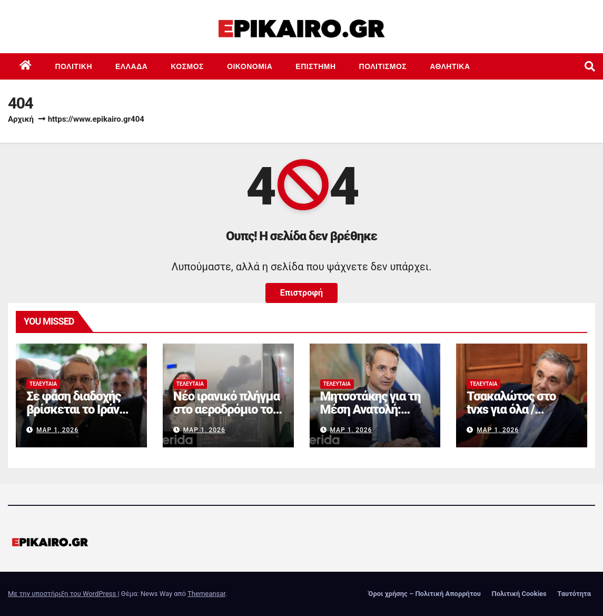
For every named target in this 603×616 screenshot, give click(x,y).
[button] (590, 66)
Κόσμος (187, 66)
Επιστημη (315, 66)
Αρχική (21, 119)
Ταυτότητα (574, 594)
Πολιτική (74, 66)
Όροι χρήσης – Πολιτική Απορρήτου (424, 594)
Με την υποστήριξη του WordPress (62, 594)
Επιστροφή (301, 293)
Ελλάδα (131, 66)
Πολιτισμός (383, 66)
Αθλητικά (450, 66)
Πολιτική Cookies (518, 594)
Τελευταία (43, 384)
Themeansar (206, 594)
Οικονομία (249, 66)
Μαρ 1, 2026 (57, 430)
